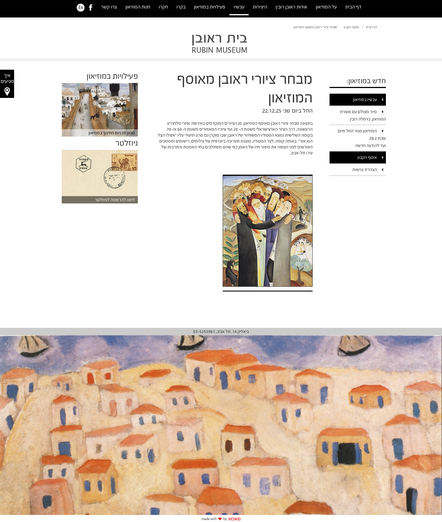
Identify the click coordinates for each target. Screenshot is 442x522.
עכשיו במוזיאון (365, 99)
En (80, 7)
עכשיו (239, 7)
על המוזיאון (326, 7)
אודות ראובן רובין (291, 7)
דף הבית (353, 7)
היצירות (260, 7)
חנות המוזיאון (137, 7)
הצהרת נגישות (364, 169)
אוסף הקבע (351, 27)
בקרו (180, 7)
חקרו (163, 7)
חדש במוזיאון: (366, 80)
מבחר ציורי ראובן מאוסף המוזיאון (315, 27)
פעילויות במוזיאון (209, 7)
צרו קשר (109, 7)
